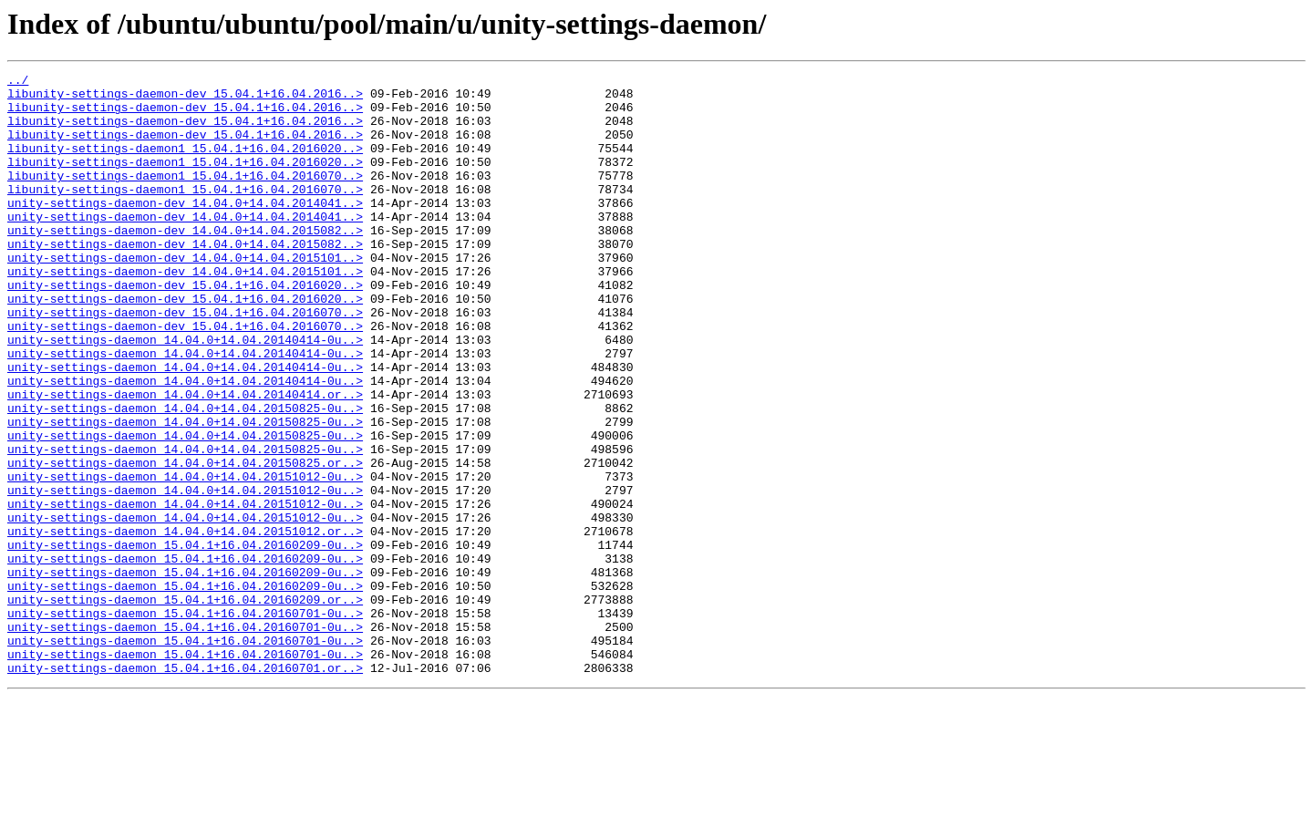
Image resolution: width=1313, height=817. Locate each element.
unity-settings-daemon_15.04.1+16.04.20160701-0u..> (185, 722)
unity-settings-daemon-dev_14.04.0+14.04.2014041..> (185, 230)
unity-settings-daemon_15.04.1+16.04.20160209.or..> (185, 706)
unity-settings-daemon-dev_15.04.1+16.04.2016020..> (185, 328)
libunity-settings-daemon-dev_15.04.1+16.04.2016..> (185, 98)
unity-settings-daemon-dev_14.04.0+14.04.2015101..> (185, 295)
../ (17, 82)
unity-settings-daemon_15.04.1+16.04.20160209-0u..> (185, 640)
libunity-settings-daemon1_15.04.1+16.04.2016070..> (185, 197)
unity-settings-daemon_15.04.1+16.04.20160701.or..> (185, 788)
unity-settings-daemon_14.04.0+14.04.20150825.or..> (185, 541)
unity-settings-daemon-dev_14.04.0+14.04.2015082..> (185, 262)
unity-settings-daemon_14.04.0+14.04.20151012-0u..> (185, 558)
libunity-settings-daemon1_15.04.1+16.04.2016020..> (185, 164)
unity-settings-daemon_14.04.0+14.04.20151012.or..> (185, 623)
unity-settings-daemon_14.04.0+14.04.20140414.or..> (185, 459)
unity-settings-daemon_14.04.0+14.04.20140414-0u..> (185, 394)
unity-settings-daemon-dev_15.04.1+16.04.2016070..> (185, 361)
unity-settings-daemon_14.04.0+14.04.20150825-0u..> (185, 476)
